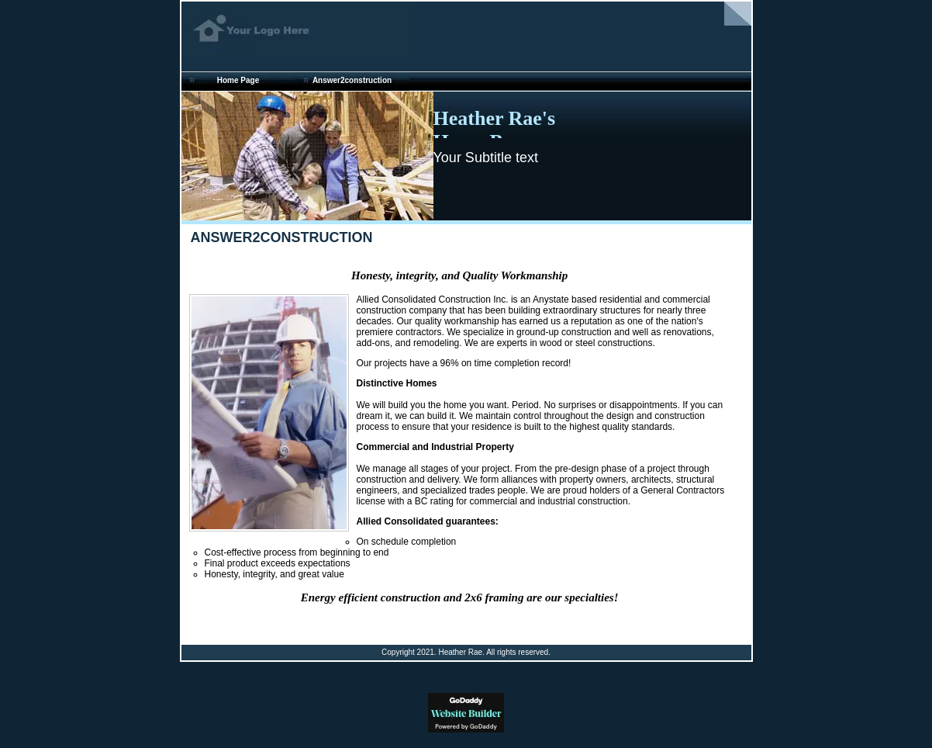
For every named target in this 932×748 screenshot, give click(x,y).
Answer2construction (352, 80)
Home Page (238, 80)
